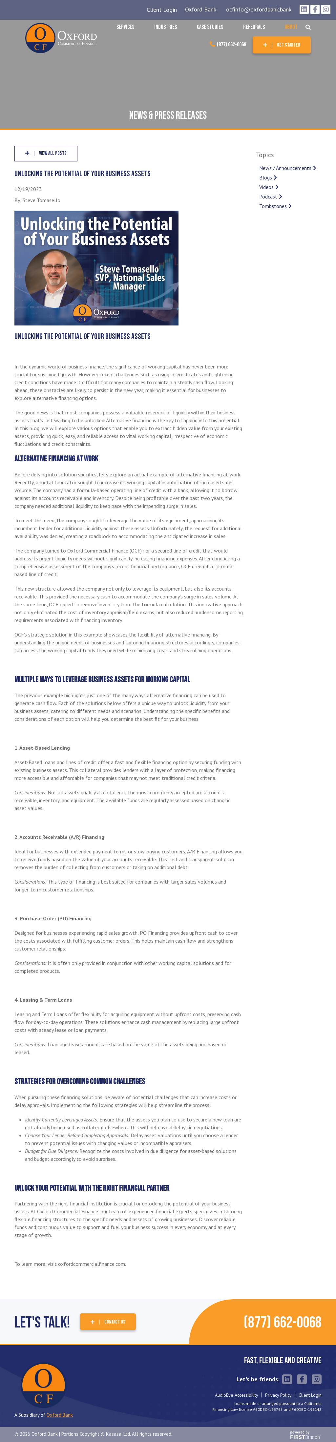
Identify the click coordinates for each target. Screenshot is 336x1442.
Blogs (265, 177)
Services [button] (125, 27)
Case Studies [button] (210, 27)
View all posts (53, 153)
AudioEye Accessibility (236, 1395)
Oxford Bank (200, 9)
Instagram (325, 9)
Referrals (254, 27)
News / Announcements (285, 168)
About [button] (291, 27)
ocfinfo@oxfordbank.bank (258, 9)
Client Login (162, 9)
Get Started (288, 45)
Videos (266, 187)
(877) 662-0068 (231, 44)
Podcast (268, 196)
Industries (165, 27)
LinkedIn (304, 9)
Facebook (315, 9)
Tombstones (273, 206)
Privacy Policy (278, 1395)
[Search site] (308, 27)
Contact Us (114, 1322)
